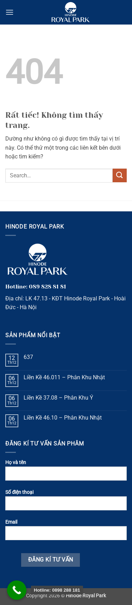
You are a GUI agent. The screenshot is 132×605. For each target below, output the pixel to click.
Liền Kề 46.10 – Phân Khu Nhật (63, 417)
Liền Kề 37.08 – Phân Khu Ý (58, 397)
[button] (9, 12)
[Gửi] (120, 175)
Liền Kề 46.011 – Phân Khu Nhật (64, 377)
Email (66, 532)
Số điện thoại (66, 502)
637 (28, 357)
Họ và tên (66, 473)
